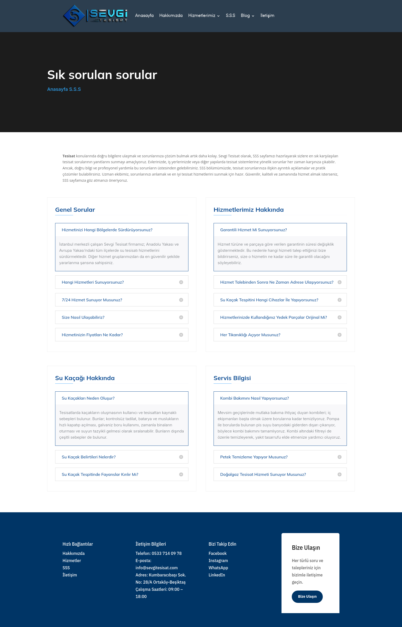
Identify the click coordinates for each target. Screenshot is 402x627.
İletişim (267, 16)
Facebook (218, 553)
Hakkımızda (171, 16)
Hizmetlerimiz (201, 16)
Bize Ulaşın (307, 596)
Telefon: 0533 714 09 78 (159, 553)
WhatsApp (218, 567)
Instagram (218, 560)
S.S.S (230, 16)
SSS (66, 567)
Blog (245, 16)
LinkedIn (217, 574)
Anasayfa (144, 16)
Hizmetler (72, 560)
